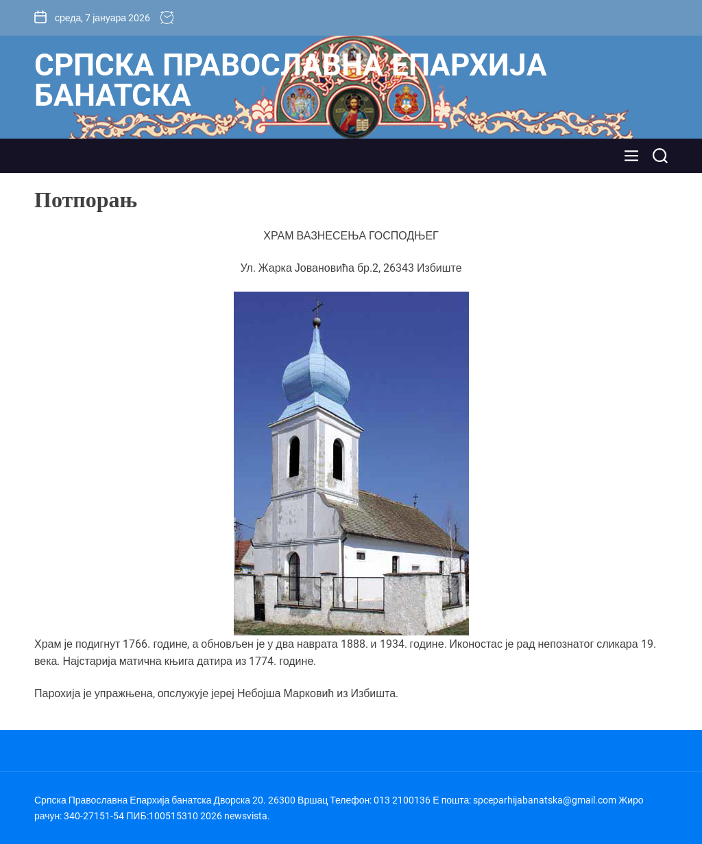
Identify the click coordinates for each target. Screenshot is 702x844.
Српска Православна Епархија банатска (290, 80)
